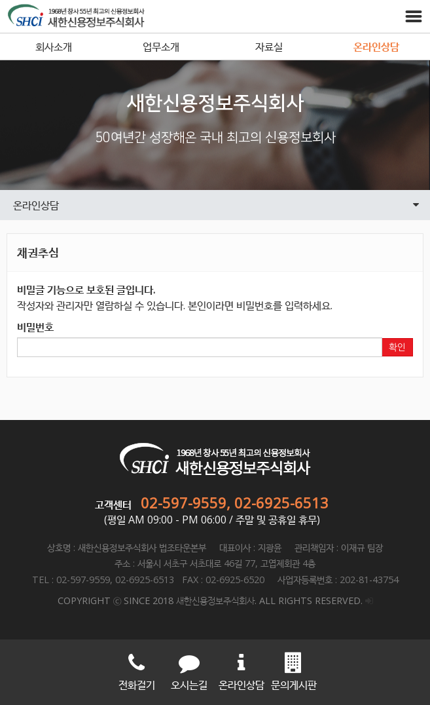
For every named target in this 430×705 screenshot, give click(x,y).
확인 (397, 347)
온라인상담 (376, 46)
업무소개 (161, 46)
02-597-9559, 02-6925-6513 (235, 502)
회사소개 (53, 46)
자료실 (269, 46)
